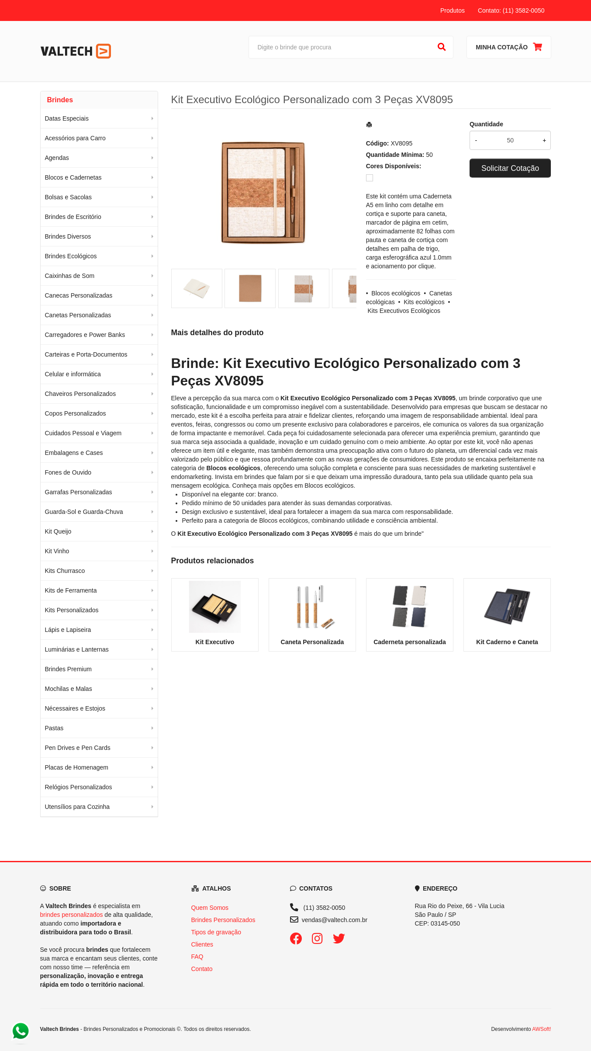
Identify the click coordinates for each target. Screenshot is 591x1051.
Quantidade (486, 124)
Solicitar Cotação (510, 168)
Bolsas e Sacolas (68, 197)
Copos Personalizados (75, 413)
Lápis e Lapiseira (68, 629)
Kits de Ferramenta (71, 590)
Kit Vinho (57, 551)
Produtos (452, 10)
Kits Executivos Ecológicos (404, 310)
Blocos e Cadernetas (73, 177)
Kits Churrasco (65, 570)
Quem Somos (210, 907)
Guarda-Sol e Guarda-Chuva (84, 511)
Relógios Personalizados (78, 787)
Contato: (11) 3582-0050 (511, 10)
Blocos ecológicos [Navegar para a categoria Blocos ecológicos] (328, 485)
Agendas (57, 157)
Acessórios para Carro (75, 138)
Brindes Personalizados (223, 919)
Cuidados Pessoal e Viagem (83, 433)
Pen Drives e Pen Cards (78, 747)
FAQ (197, 956)
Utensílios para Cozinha (77, 806)
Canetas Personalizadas (78, 315)
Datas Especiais (67, 118)
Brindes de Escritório (73, 216)
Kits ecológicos (424, 301)
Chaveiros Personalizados (80, 393)
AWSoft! (541, 1029)
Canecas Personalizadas (79, 295)
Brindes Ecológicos (71, 256)
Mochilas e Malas (68, 688)
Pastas (54, 728)
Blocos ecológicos (395, 293)
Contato (202, 968)
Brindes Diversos (68, 236)
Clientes (202, 944)
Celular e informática (73, 374)
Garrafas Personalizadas (78, 492)
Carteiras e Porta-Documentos (86, 354)
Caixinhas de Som (70, 275)
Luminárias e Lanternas (77, 649)
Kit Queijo (58, 531)
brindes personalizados (71, 914)
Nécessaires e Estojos (75, 708)
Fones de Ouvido (68, 472)
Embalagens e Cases (74, 452)
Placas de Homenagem (77, 767)
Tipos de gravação (216, 932)
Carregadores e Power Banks (85, 334)
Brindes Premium (68, 669)
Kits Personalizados (72, 610)
